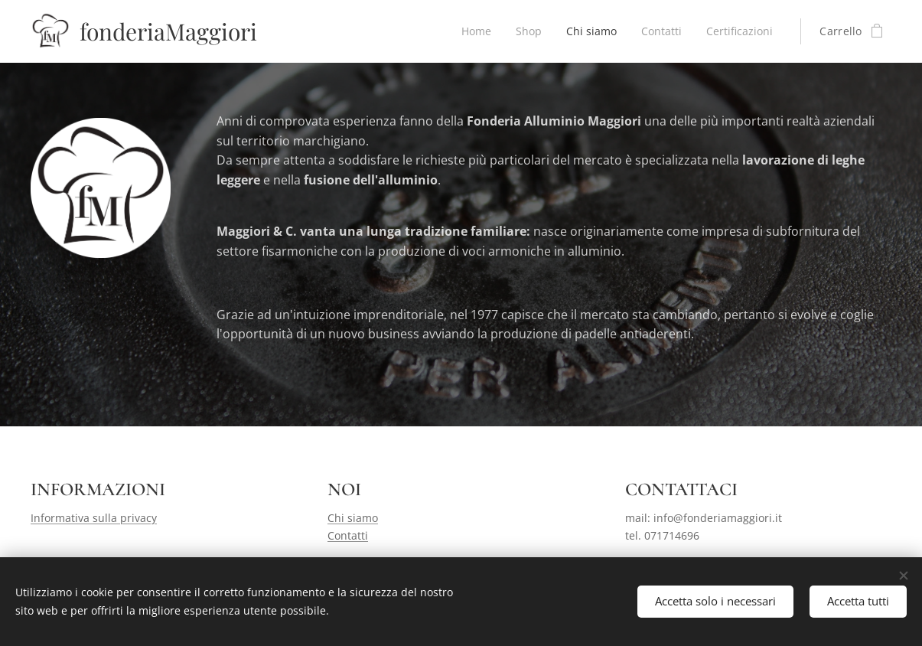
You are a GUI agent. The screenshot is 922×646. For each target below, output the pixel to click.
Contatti (347, 535)
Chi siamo (352, 518)
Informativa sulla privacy (94, 518)
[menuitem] (471, 31)
